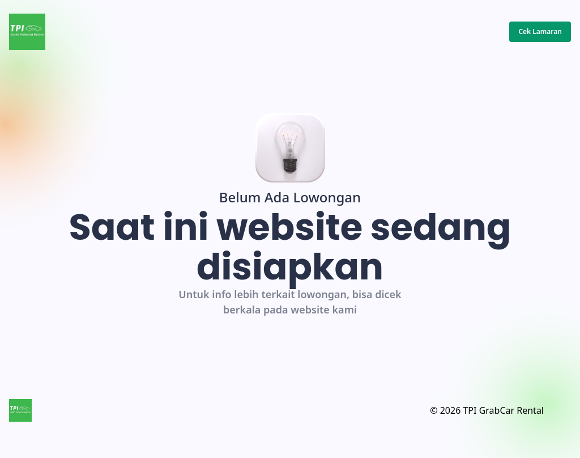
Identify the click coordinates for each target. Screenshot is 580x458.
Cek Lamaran (540, 31)
